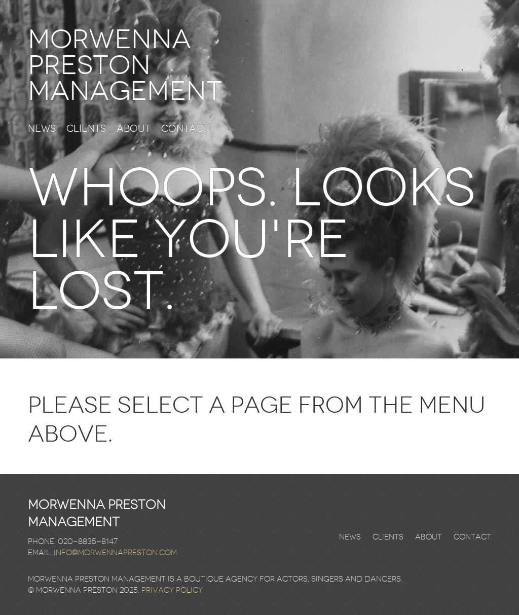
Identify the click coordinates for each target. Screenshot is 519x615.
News (42, 129)
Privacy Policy (172, 590)
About (134, 129)
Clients (86, 129)
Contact (185, 129)
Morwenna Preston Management (125, 65)
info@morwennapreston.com (115, 552)
